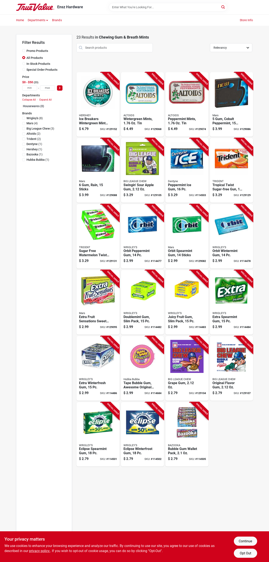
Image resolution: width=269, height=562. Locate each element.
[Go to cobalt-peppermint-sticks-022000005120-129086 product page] (231, 104)
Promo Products (37, 51)
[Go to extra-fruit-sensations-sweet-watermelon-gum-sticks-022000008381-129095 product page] (97, 302)
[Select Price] (59, 88)
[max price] (47, 88)
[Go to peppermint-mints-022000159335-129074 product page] (186, 104)
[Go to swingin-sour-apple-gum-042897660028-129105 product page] (142, 170)
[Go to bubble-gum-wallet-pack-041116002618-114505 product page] (186, 434)
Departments (36, 20)
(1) (34, 144)
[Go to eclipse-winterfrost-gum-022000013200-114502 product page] (142, 434)
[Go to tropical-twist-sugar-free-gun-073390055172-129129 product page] (231, 170)
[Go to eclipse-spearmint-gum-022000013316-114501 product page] (97, 434)
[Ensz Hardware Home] (35, 7)
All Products (34, 58)
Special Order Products (41, 70)
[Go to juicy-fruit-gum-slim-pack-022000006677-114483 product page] (186, 302)
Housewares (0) (33, 106)
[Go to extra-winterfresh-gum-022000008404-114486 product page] (97, 368)
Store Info (246, 20)
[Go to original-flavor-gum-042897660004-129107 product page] (231, 368)
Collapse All (29, 99)
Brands (57, 20)
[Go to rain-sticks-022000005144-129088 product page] (97, 170)
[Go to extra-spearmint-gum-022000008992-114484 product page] (231, 302)
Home (20, 20)
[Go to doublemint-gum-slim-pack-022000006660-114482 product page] (142, 302)
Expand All (45, 99)
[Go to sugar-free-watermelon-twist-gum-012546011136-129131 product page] (97, 236)
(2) (33, 133)
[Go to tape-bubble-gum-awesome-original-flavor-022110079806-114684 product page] (142, 368)
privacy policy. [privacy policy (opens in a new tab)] (39, 551)
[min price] (29, 88)
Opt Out (245, 553)
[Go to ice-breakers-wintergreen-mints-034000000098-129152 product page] (97, 104)
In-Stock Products (38, 64)
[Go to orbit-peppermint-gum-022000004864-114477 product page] (142, 236)
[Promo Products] (23, 50)
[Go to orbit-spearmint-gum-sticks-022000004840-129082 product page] (186, 236)
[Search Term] (168, 7)
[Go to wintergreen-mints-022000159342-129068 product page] (142, 104)
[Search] (223, 6)
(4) (32, 123)
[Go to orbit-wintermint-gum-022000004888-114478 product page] (231, 236)
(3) (40, 128)
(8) (34, 118)
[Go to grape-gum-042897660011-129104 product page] (186, 368)
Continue (245, 541)
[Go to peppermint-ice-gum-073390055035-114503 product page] (186, 170)
